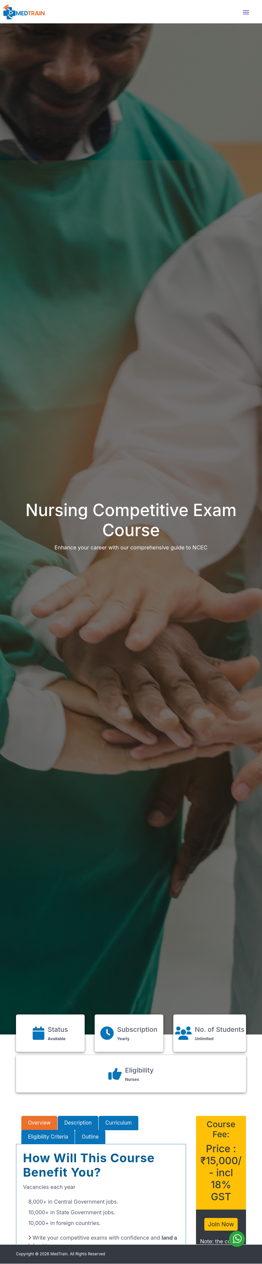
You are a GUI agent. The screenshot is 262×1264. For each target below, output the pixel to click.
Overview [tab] (39, 1123)
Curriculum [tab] (118, 1123)
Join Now (221, 1224)
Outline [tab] (90, 1137)
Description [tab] (78, 1123)
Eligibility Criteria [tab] (48, 1137)
